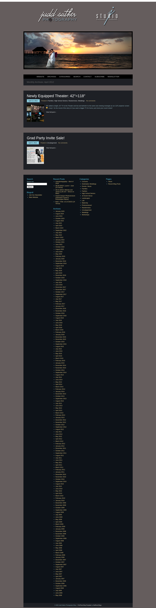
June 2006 (59, 593)
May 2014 (59, 382)
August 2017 (60, 296)
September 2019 (61, 263)
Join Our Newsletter (35, 195)
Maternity (85, 203)
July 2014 (59, 377)
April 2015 (59, 356)
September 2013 (61, 398)
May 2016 (59, 325)
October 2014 (60, 370)
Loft (83, 200)
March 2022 (59, 237)
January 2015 (60, 363)
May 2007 (59, 574)
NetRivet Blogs (97, 605)
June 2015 (59, 351)
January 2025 (60, 211)
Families (50, 101)
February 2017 (60, 304)
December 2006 (61, 581)
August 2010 (60, 484)
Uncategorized (52, 143)
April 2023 (59, 225)
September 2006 (61, 586)
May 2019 (59, 270)
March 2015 (59, 358)
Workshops (85, 215)
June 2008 (59, 545)
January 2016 (60, 334)
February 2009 (60, 526)
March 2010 (59, 496)
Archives (51, 76)
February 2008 (60, 555)
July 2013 (59, 403)
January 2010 (60, 500)
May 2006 (59, 595)
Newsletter (113, 76)
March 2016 (59, 330)
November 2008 (61, 534)
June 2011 (59, 460)
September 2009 (61, 510)
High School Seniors (61, 101)
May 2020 (59, 254)
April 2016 (59, 327)
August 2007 (60, 567)
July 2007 (59, 569)
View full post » (51, 112)
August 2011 (60, 455)
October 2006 (60, 583)
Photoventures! (87, 205)
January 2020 (60, 259)
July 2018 (59, 282)
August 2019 (60, 266)
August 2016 (60, 318)
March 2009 (59, 524)
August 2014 (60, 375)
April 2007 (59, 576)
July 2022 (59, 232)
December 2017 (61, 287)
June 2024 (59, 216)
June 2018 (59, 285)
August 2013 (60, 401)
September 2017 (61, 294)
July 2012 (59, 432)
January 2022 (60, 240)
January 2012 (60, 446)
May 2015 (59, 353)
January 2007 (60, 578)
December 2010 (61, 474)
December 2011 (61, 448)
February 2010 (60, 498)
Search (76, 76)
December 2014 (61, 365)
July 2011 (59, 458)
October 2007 (60, 562)
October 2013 (60, 396)
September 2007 (61, 564)
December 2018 (61, 275)
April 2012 (59, 439)
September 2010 (61, 481)
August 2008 (60, 541)
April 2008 (59, 550)
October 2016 (60, 313)
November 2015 (61, 339)
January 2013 (60, 417)
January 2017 (60, 306)
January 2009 (60, 529)
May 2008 (59, 548)
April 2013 (59, 410)
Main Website (33, 197)
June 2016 (59, 323)
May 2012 (59, 436)
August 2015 (60, 346)
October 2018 (60, 278)
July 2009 (59, 515)
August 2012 (60, 429)
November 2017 (61, 289)
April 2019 (59, 273)
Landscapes (86, 198)
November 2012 (61, 422)
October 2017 (60, 292)
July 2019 (59, 268)
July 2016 (59, 320)
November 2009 (61, 505)
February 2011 (60, 469)
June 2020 (59, 252)
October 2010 (60, 479)
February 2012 (60, 443)
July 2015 (59, 349)
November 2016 (61, 311)
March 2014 (59, 387)
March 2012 (59, 441)
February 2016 (60, 332)
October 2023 (60, 218)
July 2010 (59, 486)
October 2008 (60, 536)
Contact (87, 76)
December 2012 (61, 420)
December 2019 (61, 261)
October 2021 (60, 242)
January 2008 (60, 557)
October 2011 (60, 451)
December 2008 (61, 531)
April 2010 (59, 493)
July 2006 (59, 590)
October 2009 (60, 507)
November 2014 (61, 368)
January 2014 (60, 391)
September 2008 (61, 538)
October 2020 (60, 247)
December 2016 (61, 308)
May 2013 (59, 408)
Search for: (30, 181)
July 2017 (59, 299)
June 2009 (59, 517)
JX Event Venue (87, 196)
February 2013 (60, 415)
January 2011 (60, 472)
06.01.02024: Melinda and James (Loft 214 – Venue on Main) (65, 191)
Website (40, 76)
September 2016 (61, 315)
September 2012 (61, 427)
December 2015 (61, 337)
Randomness (72, 101)
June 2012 (59, 434)
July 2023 (59, 223)
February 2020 (60, 256)
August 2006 (60, 588)
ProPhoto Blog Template (84, 605)
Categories (64, 76)
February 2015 (60, 360)
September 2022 (61, 230)
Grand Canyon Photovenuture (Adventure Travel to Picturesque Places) (65, 197)
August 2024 (60, 214)
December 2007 (61, 560)
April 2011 (59, 465)
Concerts (85, 181)
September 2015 (61, 344)
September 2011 (61, 453)
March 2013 (59, 413)
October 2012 (60, 425)
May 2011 (59, 462)
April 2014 (59, 384)
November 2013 (61, 394)
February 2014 (60, 389)
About (110, 181)
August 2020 (60, 249)
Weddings (81, 101)
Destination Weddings (89, 184)
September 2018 (61, 280)
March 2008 (59, 552)
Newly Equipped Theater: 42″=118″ (56, 96)
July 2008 (59, 543)
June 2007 (59, 571)
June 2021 (59, 244)
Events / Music (87, 186)
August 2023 (60, 221)
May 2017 (59, 301)
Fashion (84, 191)
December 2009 (61, 503)
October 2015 (60, 341)
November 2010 (61, 477)
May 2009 (59, 519)
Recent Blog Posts (114, 184)
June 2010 (59, 489)
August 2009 (60, 512)
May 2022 (59, 235)
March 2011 (59, 467)
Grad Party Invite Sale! (46, 138)
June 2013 (59, 405)
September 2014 (61, 372)
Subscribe (100, 76)
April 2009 (59, 522)
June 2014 (59, 379)
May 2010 (59, 491)
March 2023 (59, 228)
